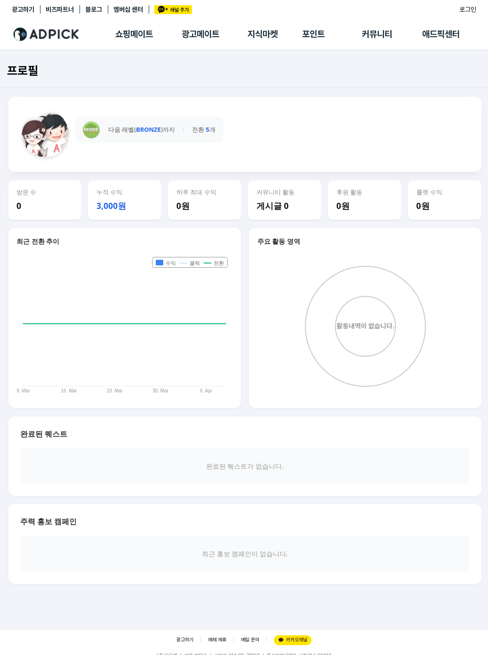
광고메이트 (200, 34)
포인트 (313, 34)
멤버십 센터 (128, 9)
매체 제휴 (217, 640)
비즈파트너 (60, 9)
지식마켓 (263, 34)
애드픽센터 (441, 34)
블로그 (93, 9)
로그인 (467, 9)
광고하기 (23, 9)
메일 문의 (250, 640)
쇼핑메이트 (134, 34)
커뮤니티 (377, 34)
